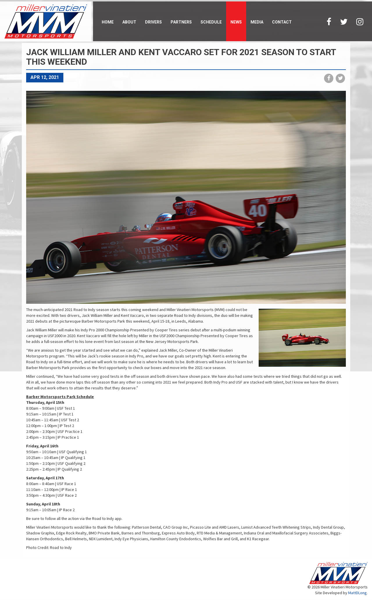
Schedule (211, 22)
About (129, 22)
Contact (282, 22)
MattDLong (357, 592)
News (236, 22)
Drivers (153, 22)
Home (108, 22)
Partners (181, 22)
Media (257, 22)
